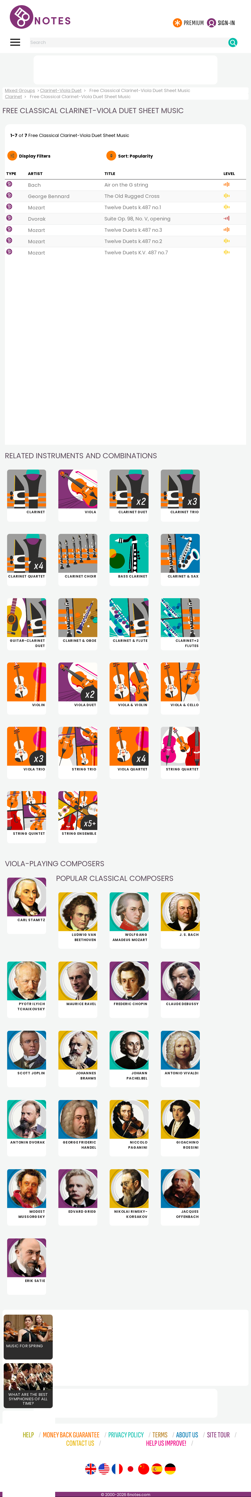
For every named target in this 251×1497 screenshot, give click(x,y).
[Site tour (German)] (170, 1469)
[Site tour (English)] (91, 1469)
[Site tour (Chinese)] (144, 1469)
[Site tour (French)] (117, 1469)
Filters (34, 156)
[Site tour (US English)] (104, 1469)
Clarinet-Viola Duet (61, 90)
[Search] (233, 42)
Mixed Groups (20, 90)
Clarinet (13, 97)
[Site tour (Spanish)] (157, 1469)
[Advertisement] (125, 69)
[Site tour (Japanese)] (130, 1469)
